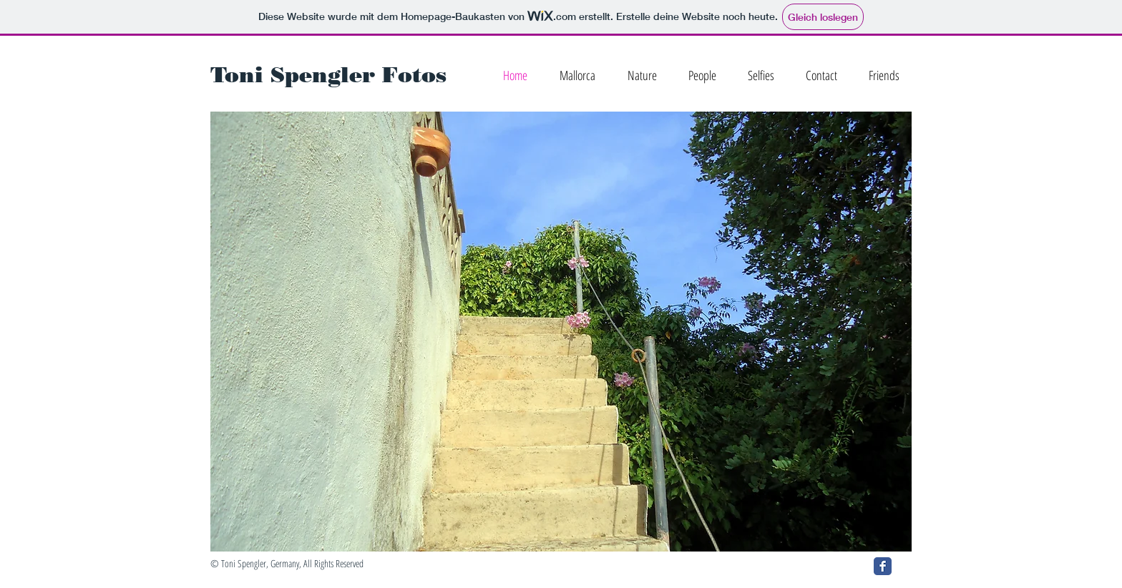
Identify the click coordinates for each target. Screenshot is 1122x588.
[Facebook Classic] (883, 566)
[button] (561, 332)
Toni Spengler (292, 75)
